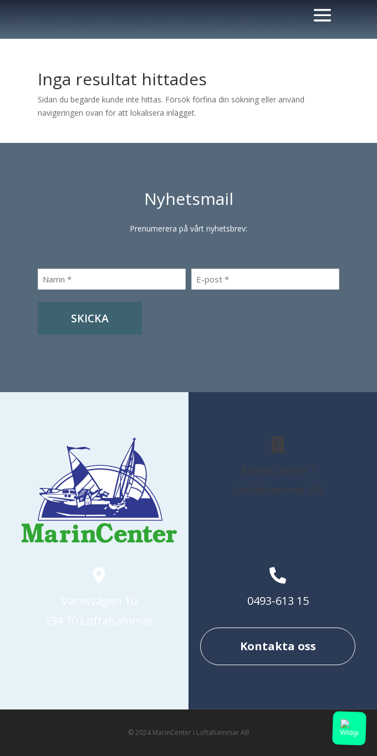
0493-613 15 (278, 600)
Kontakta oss (278, 646)
